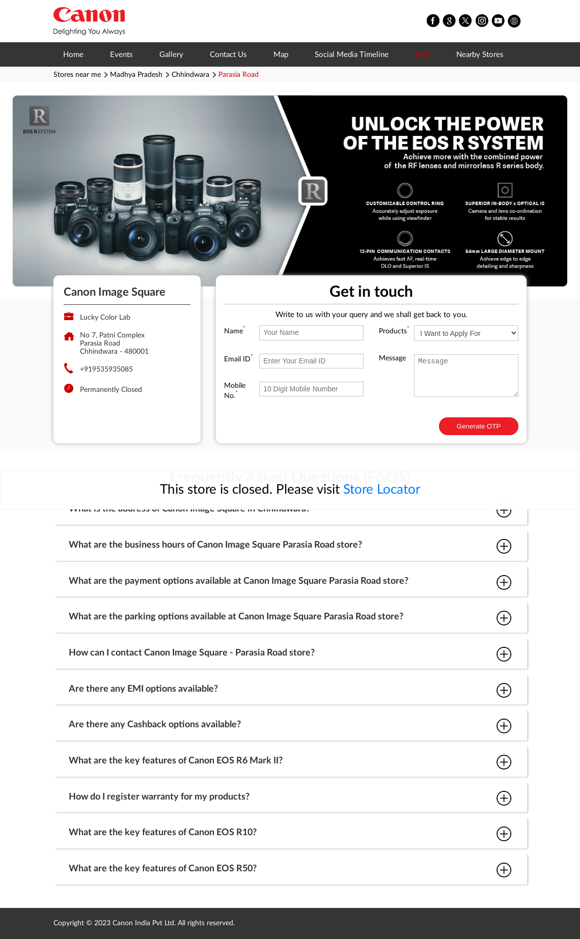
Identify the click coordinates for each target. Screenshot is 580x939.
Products (394, 331)
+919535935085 (106, 369)
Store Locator (381, 489)
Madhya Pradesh (136, 74)
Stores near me (77, 74)
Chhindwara (190, 74)
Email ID (238, 359)
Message (392, 358)
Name (234, 331)
